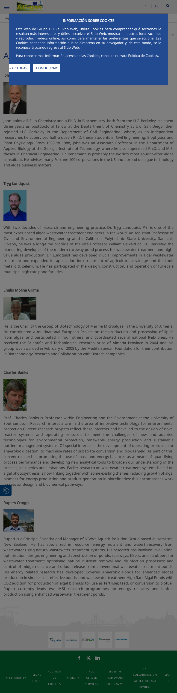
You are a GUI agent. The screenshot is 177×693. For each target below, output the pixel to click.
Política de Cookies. (143, 55)
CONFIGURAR (46, 68)
